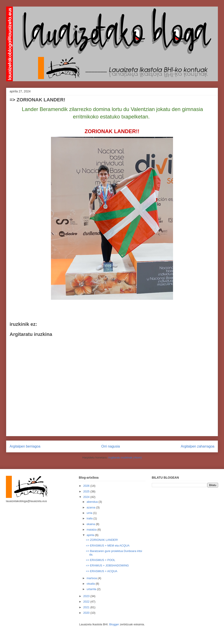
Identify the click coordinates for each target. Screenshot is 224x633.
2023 (86, 596)
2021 (86, 607)
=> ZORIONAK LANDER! (102, 539)
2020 (86, 612)
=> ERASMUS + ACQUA (101, 571)
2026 (86, 485)
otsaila (91, 583)
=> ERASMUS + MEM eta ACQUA (108, 545)
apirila (91, 535)
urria (90, 513)
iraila (90, 518)
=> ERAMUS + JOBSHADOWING (107, 565)
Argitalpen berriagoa (25, 446)
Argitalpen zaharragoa (197, 446)
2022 (86, 601)
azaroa (91, 507)
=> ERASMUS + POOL (100, 560)
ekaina (91, 524)
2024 (86, 497)
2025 (86, 491)
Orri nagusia (110, 446)
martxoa (92, 578)
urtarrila (92, 589)
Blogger (114, 624)
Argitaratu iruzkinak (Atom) (125, 457)
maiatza (92, 529)
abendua (92, 501)
